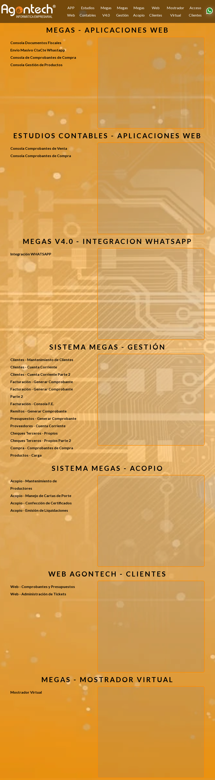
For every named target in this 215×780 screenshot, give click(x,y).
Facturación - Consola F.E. (32, 403)
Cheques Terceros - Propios (34, 433)
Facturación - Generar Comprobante (41, 381)
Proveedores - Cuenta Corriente (38, 426)
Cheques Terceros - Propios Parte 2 (40, 440)
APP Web (71, 11)
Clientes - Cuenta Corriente (33, 367)
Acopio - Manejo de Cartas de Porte (40, 495)
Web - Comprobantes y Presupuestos (42, 586)
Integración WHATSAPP (30, 254)
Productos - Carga (26, 455)
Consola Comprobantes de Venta (38, 148)
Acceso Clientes (195, 11)
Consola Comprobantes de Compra (40, 155)
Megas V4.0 (106, 11)
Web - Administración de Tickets (38, 594)
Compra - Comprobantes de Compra (41, 448)
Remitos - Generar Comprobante (38, 411)
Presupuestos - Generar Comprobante (43, 418)
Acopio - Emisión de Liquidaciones (39, 510)
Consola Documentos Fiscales (35, 42)
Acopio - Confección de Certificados (41, 503)
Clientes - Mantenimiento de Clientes (41, 359)
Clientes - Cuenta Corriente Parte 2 (40, 374)
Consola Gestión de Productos (36, 64)
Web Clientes (155, 11)
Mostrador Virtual (175, 11)
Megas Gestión (122, 11)
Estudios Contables (88, 11)
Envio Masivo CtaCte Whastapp (37, 50)
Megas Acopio (139, 11)
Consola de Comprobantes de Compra (43, 57)
